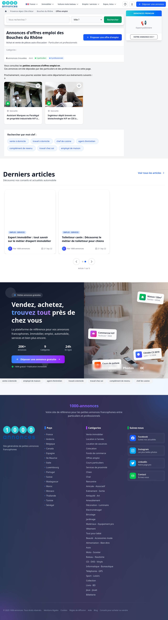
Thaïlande (50, 495)
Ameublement (93, 500)
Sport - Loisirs (92, 575)
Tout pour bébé (93, 533)
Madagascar (51, 481)
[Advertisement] (144, 82)
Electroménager (94, 509)
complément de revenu (21, 148)
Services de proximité (96, 467)
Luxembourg (52, 467)
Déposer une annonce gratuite (38, 359)
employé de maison (70, 148)
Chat (88, 476)
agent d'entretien (86, 141)
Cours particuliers (95, 462)
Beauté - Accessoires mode (99, 538)
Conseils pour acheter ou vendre (114, 610)
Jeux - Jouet (91, 590)
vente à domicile (18, 141)
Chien (89, 472)
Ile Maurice (51, 458)
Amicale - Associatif (95, 486)
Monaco (49, 491)
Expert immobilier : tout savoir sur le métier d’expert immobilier (29, 239)
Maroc (48, 486)
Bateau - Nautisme (95, 557)
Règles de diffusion (77, 610)
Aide (90, 610)
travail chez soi (47, 148)
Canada (49, 448)
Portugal (50, 472)
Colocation (91, 448)
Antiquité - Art (93, 495)
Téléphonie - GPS (94, 571)
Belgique (50, 443)
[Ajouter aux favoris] (38, 85)
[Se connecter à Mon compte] (125, 4)
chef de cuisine (64, 141)
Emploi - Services (17, 232)
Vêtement (91, 528)
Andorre (49, 439)
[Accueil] (5, 11)
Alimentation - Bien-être (98, 542)
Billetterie (91, 594)
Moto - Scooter (93, 552)
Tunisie (49, 500)
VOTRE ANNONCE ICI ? (143, 37)
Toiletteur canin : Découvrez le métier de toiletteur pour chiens (83, 239)
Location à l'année (95, 439)
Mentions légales (51, 610)
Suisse (48, 476)
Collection (91, 580)
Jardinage (90, 519)
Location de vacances (96, 443)
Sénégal (49, 505)
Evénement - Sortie (95, 491)
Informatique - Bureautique (99, 566)
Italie (48, 462)
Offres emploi (92, 458)
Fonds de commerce (96, 453)
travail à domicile (41, 141)
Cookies (64, 610)
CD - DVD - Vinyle (94, 561)
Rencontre (91, 481)
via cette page (84, 68)
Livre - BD (91, 585)
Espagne (50, 453)
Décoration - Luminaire (97, 505)
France (32, 4)
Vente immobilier (94, 434)
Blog (96, 610)
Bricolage (90, 514)
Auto (88, 547)
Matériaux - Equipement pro (100, 524)
